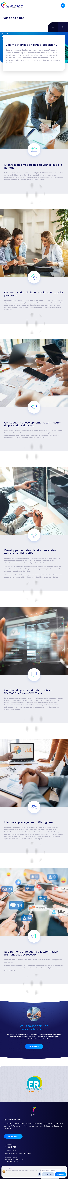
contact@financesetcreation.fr (18, 1153)
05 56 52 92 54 (11, 1147)
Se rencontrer (34, 1046)
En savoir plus (13, 1136)
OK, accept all (60, 1174)
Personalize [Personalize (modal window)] (39, 1174)
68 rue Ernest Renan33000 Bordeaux (14, 1161)
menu (63, 5)
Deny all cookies (48, 1174)
